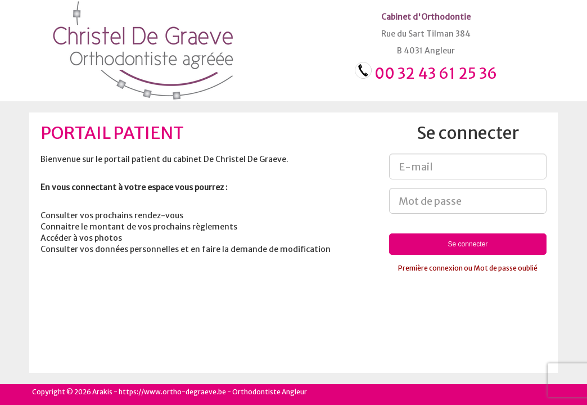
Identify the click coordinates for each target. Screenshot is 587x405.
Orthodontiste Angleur (269, 392)
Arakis (102, 392)
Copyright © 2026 (61, 392)
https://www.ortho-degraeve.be (172, 392)
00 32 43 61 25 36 (435, 73)
